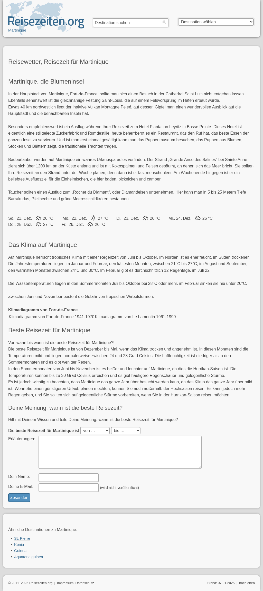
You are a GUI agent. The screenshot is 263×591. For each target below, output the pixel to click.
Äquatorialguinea (28, 557)
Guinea (20, 550)
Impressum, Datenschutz (75, 583)
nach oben (247, 583)
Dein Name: (19, 476)
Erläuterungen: (21, 439)
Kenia (19, 544)
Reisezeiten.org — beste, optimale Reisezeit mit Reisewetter (46, 23)
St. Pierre (22, 538)
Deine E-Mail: (20, 486)
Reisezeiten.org (40, 583)
